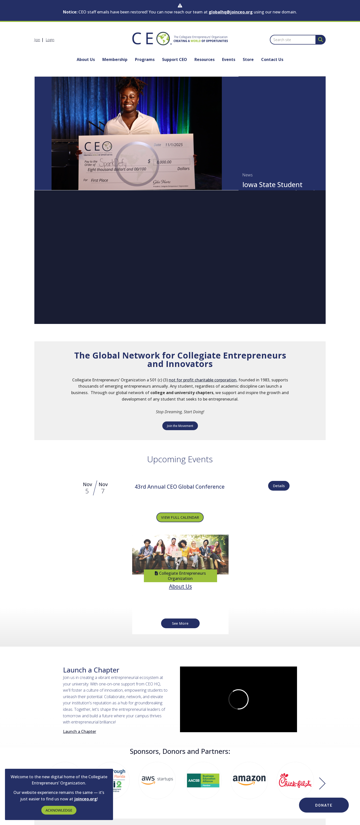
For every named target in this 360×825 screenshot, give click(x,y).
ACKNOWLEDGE (59, 810)
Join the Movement (180, 426)
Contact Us (272, 59)
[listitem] (39, 39)
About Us (86, 59)
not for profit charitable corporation (203, 380)
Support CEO (174, 59)
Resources (204, 59)
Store (248, 59)
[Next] (322, 784)
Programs (145, 59)
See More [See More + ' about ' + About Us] (180, 623)
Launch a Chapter (79, 731)
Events (228, 59)
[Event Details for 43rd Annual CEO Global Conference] (180, 487)
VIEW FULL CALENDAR (180, 517)
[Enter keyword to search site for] (293, 40)
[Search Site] (319, 39)
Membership (114, 59)
